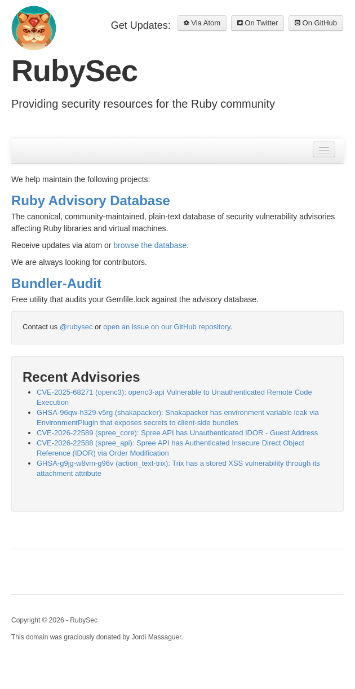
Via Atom (202, 23)
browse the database (150, 245)
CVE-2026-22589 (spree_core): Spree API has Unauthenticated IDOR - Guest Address (177, 433)
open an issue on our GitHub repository (166, 327)
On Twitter (257, 23)
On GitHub (316, 23)
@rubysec (76, 327)
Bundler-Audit (56, 283)
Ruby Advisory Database (90, 200)
